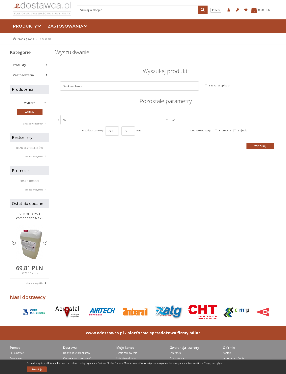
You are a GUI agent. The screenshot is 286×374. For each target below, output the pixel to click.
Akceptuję (37, 369)
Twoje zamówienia (126, 353)
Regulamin (16, 358)
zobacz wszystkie (33, 156)
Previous (14, 243)
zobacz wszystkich (33, 123)
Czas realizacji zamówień (77, 358)
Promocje (21, 170)
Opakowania (177, 358)
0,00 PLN (264, 10)
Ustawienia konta (126, 358)
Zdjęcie (242, 130)
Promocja (225, 130)
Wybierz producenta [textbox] (186, 120)
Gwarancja (176, 353)
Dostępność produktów (76, 353)
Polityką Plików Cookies (110, 363)
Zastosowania (68, 26)
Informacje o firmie (233, 358)
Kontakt (227, 353)
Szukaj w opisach (219, 85)
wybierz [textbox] (29, 103)
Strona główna (25, 39)
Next (45, 243)
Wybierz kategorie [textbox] (76, 120)
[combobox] (29, 102)
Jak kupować (17, 353)
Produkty (27, 26)
